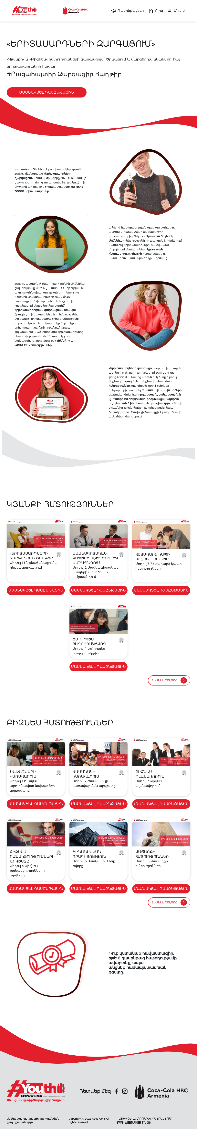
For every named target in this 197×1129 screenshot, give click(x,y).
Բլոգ (159, 11)
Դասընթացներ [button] (131, 11)
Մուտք (179, 11)
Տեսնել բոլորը (169, 680)
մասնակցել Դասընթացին (46, 92)
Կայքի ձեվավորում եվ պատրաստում (144, 1120)
